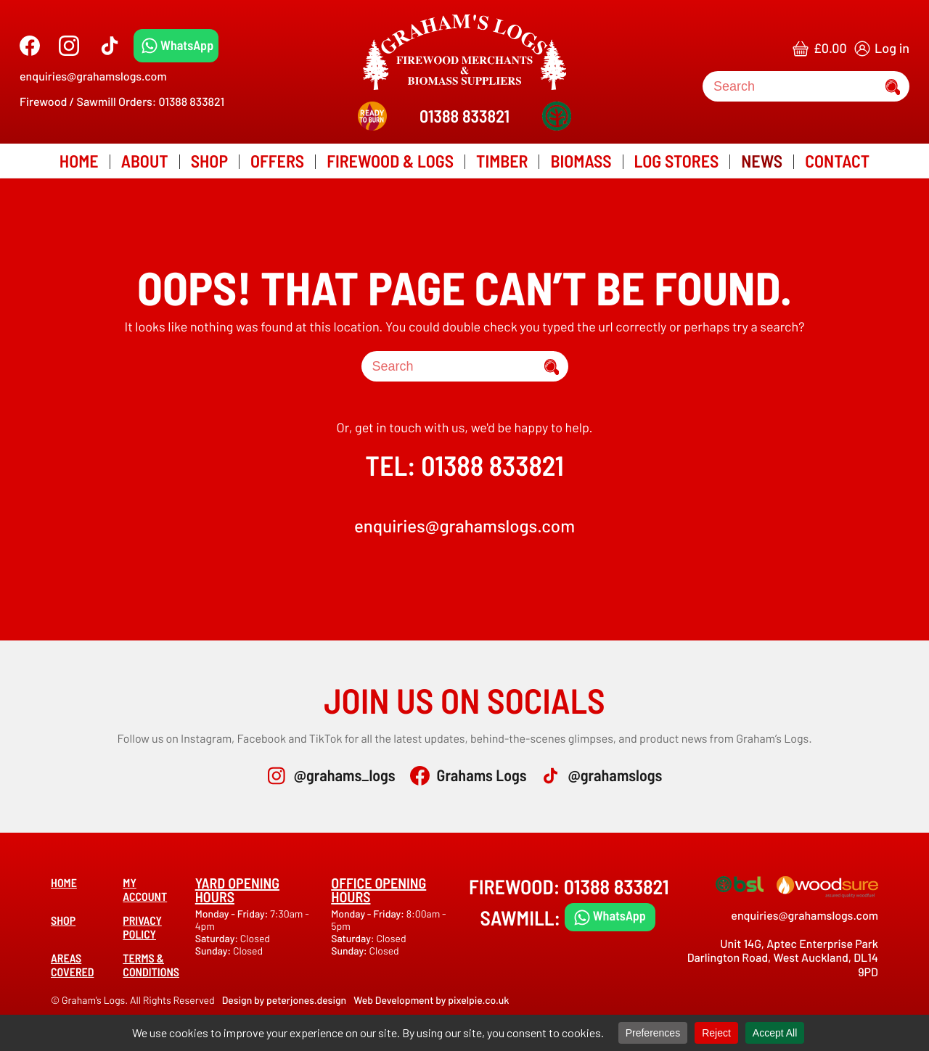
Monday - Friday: (232, 913)
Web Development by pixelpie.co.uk (431, 1000)
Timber (502, 160)
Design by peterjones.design (284, 1000)
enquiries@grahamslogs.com (93, 76)
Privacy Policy (142, 927)
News (761, 160)
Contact (837, 160)
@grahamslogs (615, 775)
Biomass (580, 160)
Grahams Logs (482, 775)
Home (79, 160)
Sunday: (214, 950)
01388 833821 (464, 115)
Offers (277, 160)
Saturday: (217, 938)
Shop (209, 160)
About (144, 160)
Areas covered (72, 965)
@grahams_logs (345, 775)
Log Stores (676, 160)
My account (145, 890)
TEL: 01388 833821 (464, 465)
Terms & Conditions (151, 965)
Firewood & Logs (390, 160)
